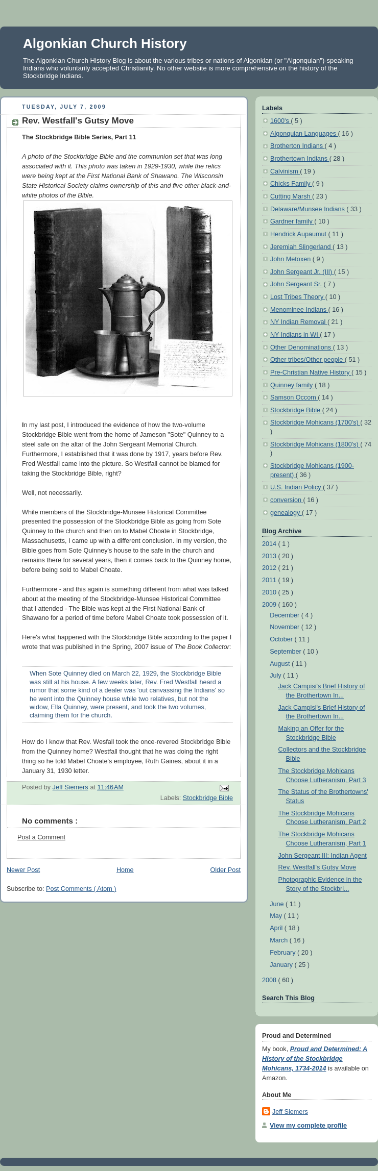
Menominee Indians (299, 309)
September (286, 651)
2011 (270, 580)
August (281, 663)
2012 (270, 567)
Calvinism (285, 171)
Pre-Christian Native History (310, 372)
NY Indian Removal (298, 322)
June (278, 904)
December (285, 615)
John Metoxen (291, 259)
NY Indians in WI (295, 334)
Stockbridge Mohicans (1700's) (315, 422)
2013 (270, 556)
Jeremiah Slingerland (301, 247)
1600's (280, 120)
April (277, 928)
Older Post (225, 870)
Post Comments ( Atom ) (81, 888)
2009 (270, 604)
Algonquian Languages (304, 133)
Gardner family (292, 221)
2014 (270, 543)
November (285, 627)
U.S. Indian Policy (296, 487)
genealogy (286, 512)
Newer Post (23, 870)
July (276, 675)
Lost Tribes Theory (297, 297)
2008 (270, 980)
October (282, 639)
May (277, 915)
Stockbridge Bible (208, 798)
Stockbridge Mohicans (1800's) (315, 444)
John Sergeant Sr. (296, 284)
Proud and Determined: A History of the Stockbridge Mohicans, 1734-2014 (314, 1058)
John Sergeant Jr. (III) (302, 272)
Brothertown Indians (299, 158)
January (282, 964)
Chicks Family (291, 183)
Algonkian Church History (105, 43)
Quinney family (292, 385)
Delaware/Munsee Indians (308, 209)
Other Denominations (301, 347)
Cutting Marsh (291, 196)
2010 (270, 592)
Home (125, 870)
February (283, 952)
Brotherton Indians (297, 146)
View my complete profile (308, 1125)
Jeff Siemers (290, 1111)
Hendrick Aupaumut (299, 234)
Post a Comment (41, 837)
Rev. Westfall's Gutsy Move (317, 867)
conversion (286, 500)
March (280, 940)
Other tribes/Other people (307, 359)
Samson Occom (294, 397)
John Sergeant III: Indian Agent (322, 855)
